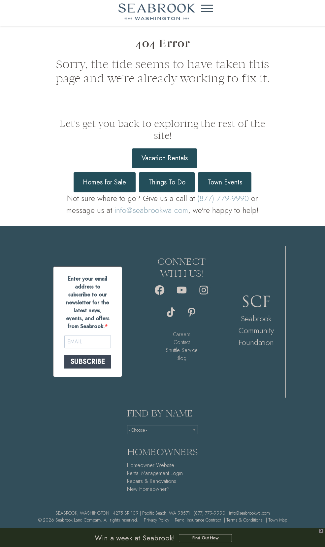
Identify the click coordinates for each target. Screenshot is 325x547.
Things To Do (166, 182)
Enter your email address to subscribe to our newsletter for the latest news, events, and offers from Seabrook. (87, 302)
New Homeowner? (148, 489)
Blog (181, 358)
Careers (181, 334)
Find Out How (205, 538)
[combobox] (162, 429)
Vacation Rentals (165, 158)
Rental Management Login (155, 473)
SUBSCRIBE (87, 362)
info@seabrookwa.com (151, 210)
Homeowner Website (150, 465)
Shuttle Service (182, 350)
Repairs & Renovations (151, 481)
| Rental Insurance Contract (197, 520)
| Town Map (276, 520)
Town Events (225, 182)
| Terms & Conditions (243, 520)
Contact (182, 342)
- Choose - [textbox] (138, 430)
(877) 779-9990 (223, 198)
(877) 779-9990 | (211, 513)
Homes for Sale (104, 182)
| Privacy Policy (155, 520)
